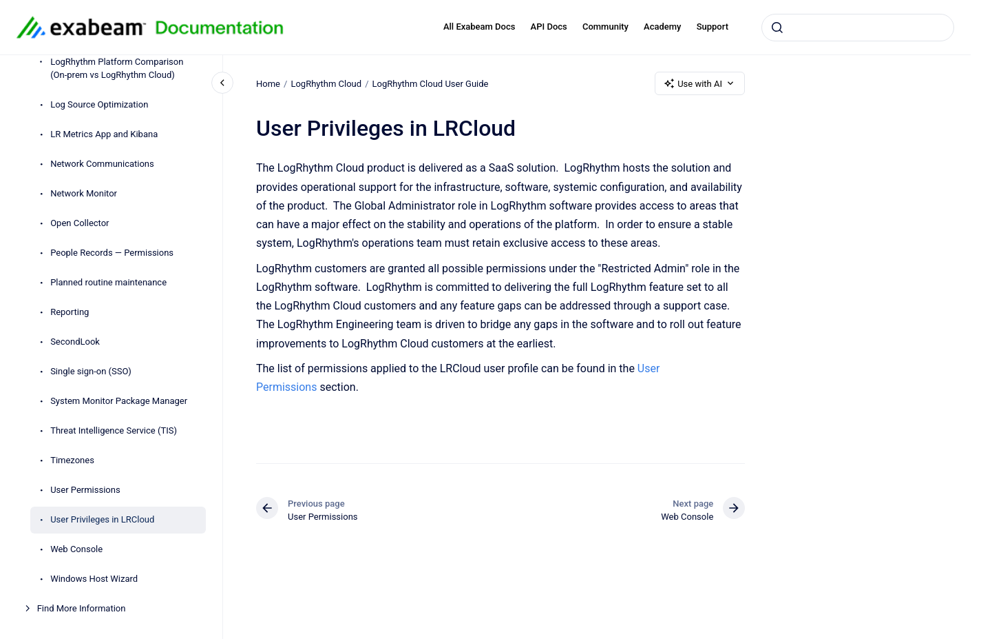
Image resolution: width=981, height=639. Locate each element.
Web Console (76, 549)
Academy (662, 26)
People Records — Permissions (113, 252)
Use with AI (700, 83)
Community (605, 26)
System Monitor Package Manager (119, 401)
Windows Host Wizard (94, 579)
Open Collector (79, 223)
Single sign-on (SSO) (90, 371)
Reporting (69, 312)
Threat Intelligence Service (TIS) (113, 430)
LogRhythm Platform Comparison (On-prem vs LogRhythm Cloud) (116, 69)
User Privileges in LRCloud (102, 519)
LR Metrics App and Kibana (104, 134)
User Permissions (85, 490)
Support (712, 26)
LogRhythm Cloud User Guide (430, 83)
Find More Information (81, 608)
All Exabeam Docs (479, 26)
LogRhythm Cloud (326, 83)
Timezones (72, 460)
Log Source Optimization (99, 104)
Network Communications (102, 164)
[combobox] (857, 27)
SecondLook (75, 341)
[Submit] (777, 28)
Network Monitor (83, 193)
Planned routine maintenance (108, 282)
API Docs (549, 26)
